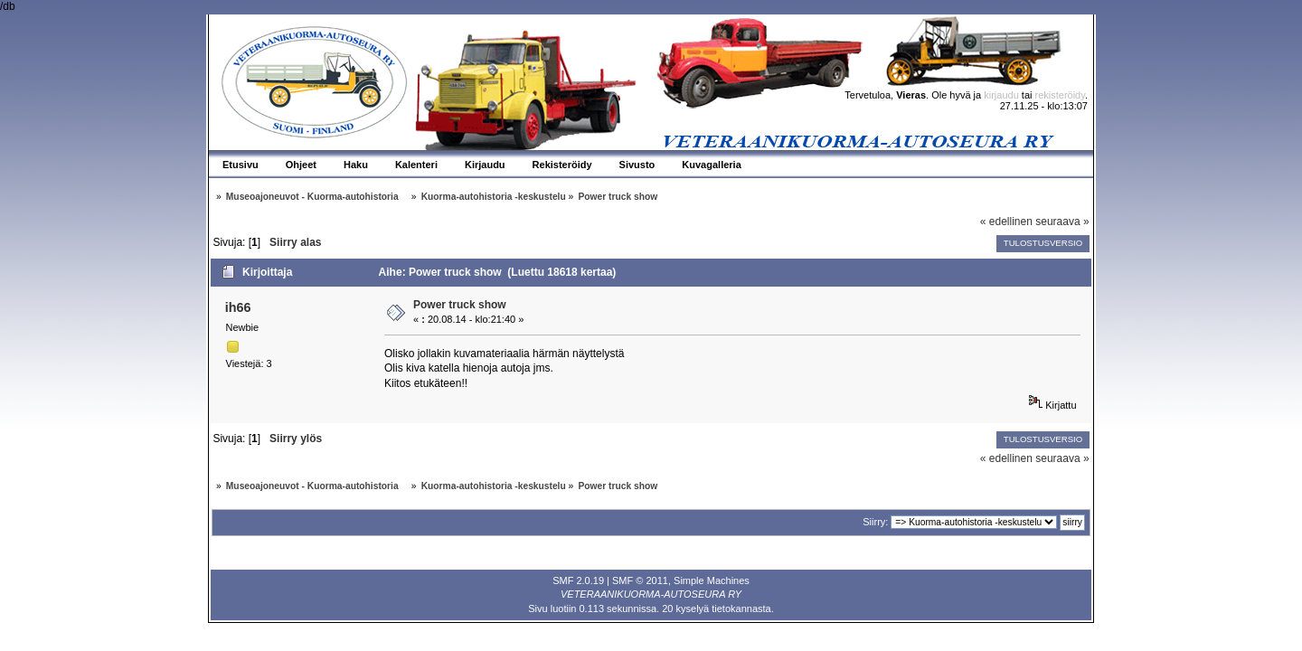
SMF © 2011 (640, 580)
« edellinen (1006, 221)
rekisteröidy (1060, 95)
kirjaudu (1001, 95)
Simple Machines (712, 580)
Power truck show (459, 304)
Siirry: (875, 521)
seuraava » (1062, 221)
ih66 (238, 307)
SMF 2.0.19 (578, 580)
